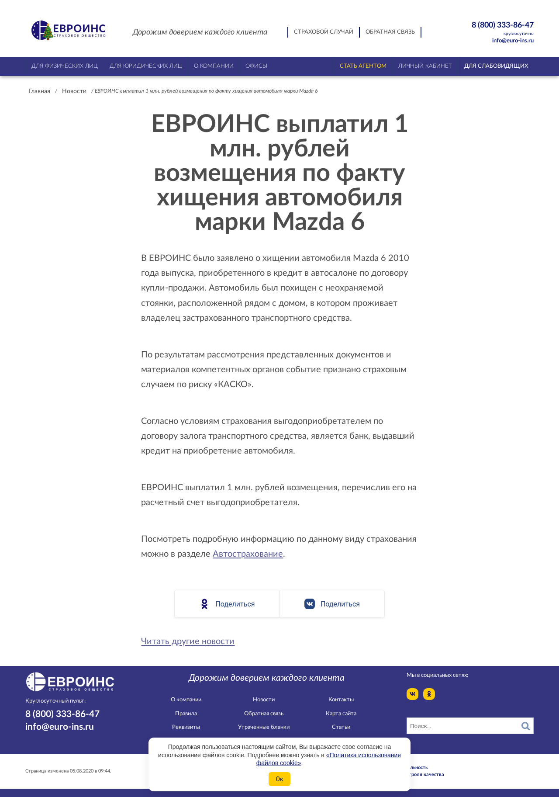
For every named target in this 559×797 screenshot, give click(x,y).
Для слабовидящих (496, 66)
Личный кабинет (425, 66)
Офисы (256, 66)
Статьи (341, 727)
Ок (279, 779)
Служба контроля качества (412, 774)
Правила (186, 714)
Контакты (341, 700)
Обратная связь (390, 32)
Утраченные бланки (264, 727)
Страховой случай (323, 32)
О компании (186, 700)
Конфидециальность (404, 767)
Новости (74, 91)
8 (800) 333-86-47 (488, 29)
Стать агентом (363, 66)
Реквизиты (186, 727)
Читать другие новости (188, 641)
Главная (39, 91)
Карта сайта (341, 714)
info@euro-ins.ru (513, 41)
